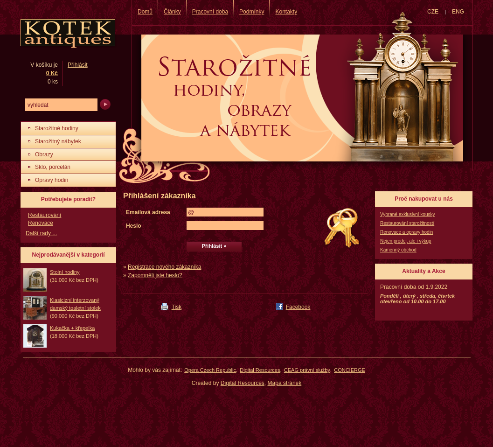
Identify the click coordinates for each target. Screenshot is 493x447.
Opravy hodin (51, 180)
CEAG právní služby (307, 370)
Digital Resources (260, 370)
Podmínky (251, 11)
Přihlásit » (214, 246)
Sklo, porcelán (52, 167)
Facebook (298, 307)
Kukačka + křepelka (72, 328)
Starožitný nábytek (58, 141)
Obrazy (44, 154)
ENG (458, 11)
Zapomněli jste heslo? (155, 275)
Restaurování (44, 215)
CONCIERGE (349, 370)
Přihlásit (78, 65)
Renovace (40, 223)
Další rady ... (41, 233)
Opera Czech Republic (210, 370)
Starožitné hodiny (56, 128)
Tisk (177, 307)
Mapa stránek (285, 383)
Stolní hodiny (65, 272)
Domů (145, 11)
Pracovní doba (210, 11)
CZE (432, 11)
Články (172, 11)
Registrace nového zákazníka (164, 267)
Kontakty (286, 11)
